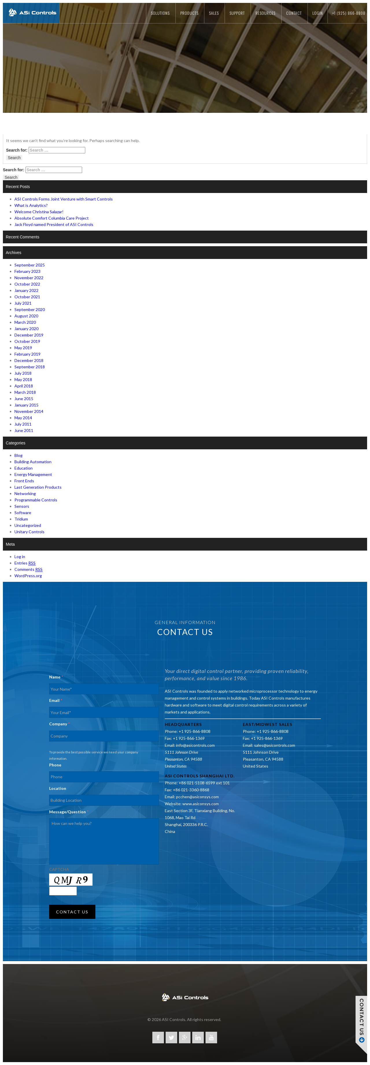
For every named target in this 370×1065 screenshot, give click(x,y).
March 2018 (25, 392)
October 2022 (27, 284)
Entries (25, 563)
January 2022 (26, 290)
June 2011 (23, 430)
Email (55, 700)
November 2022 (28, 277)
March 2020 (25, 322)
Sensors (21, 506)
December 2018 (28, 360)
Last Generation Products (38, 487)
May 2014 (23, 417)
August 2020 (26, 315)
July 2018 (23, 373)
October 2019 (27, 341)
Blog (18, 455)
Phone (55, 764)
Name (56, 676)
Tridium (21, 518)
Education (23, 468)
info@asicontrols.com (195, 745)
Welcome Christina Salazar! (39, 211)
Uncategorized (27, 525)
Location (57, 788)
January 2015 (26, 404)
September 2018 (29, 366)
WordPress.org (28, 575)
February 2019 (27, 354)
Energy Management (33, 474)
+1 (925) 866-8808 (348, 13)
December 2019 (28, 334)
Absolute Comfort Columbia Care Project (51, 218)
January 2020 (26, 328)
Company (59, 723)
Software (22, 512)
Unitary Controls (29, 531)
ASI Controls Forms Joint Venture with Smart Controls (63, 198)
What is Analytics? (31, 205)
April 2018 (23, 385)
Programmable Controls (35, 499)
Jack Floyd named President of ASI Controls (53, 224)
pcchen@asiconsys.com (197, 796)
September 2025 (29, 264)
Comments (28, 569)
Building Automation (32, 461)
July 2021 (23, 303)
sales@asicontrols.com (274, 745)
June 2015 (23, 398)
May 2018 (23, 379)
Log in (19, 556)
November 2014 (28, 411)
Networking (25, 493)
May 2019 (23, 347)
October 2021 (27, 296)
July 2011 (23, 424)
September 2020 (29, 309)
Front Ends (24, 480)
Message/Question (68, 811)
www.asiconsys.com (200, 803)
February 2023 (27, 271)
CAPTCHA (59, 869)
